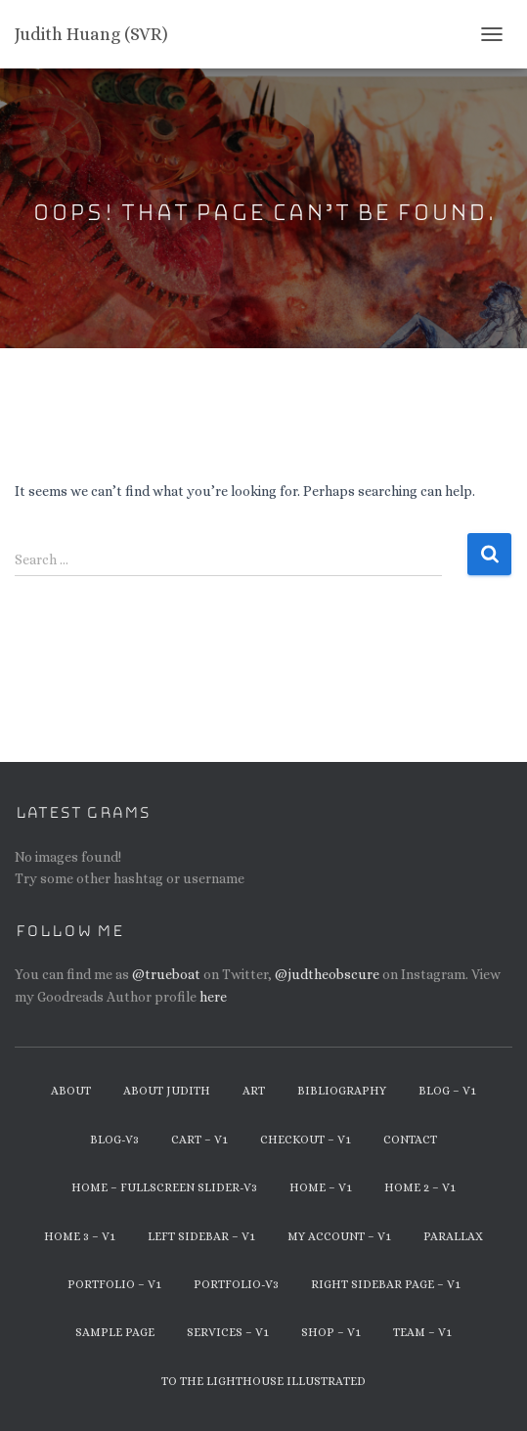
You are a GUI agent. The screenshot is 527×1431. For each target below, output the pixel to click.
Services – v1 (228, 1332)
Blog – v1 (447, 1090)
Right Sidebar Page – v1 (386, 1284)
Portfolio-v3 (236, 1284)
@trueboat (166, 974)
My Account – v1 (339, 1236)
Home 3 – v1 (79, 1236)
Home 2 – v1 (420, 1187)
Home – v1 (320, 1187)
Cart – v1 (199, 1139)
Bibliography (341, 1090)
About (71, 1090)
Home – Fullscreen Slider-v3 (164, 1187)
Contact (410, 1139)
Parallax (453, 1236)
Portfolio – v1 (114, 1284)
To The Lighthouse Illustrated (263, 1381)
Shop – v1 (331, 1332)
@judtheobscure (327, 974)
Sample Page (114, 1332)
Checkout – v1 (305, 1139)
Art (253, 1090)
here (213, 997)
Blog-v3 (114, 1139)
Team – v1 (422, 1332)
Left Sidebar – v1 (201, 1236)
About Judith (166, 1090)
